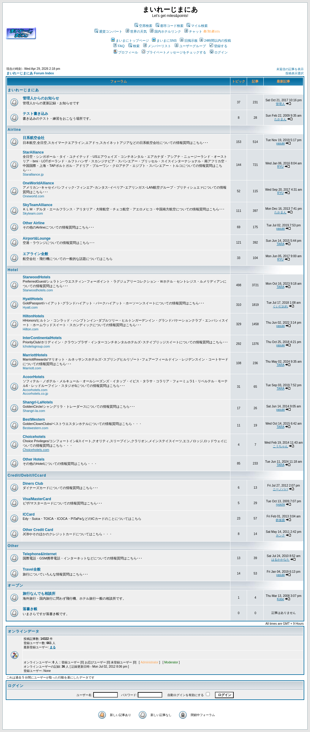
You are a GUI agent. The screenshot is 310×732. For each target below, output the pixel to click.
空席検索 (143, 26)
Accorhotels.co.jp (35, 393)
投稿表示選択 (294, 73)
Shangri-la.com (34, 411)
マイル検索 (197, 26)
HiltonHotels (33, 316)
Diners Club (33, 483)
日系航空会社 (34, 138)
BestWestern (34, 419)
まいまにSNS (164, 40)
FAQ (118, 46)
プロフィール (126, 52)
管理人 (280, 103)
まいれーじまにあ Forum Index (30, 73)
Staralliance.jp (33, 174)
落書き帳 (30, 609)
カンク (280, 535)
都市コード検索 (169, 26)
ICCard (29, 514)
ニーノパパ (280, 489)
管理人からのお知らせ (41, 98)
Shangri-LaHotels (38, 402)
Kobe (280, 599)
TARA (280, 244)
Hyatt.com (30, 307)
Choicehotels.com (36, 450)
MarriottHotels (35, 355)
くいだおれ (280, 306)
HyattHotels (33, 299)
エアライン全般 (35, 254)
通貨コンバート (108, 31)
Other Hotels (34, 459)
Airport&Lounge (37, 238)
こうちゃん (280, 446)
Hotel (13, 270)
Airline (14, 130)
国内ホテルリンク (165, 31)
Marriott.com (32, 368)
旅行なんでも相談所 (39, 593)
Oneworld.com (33, 196)
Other (13, 546)
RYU (280, 166)
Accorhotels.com (35, 390)
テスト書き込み (35, 114)
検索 (134, 46)
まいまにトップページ (130, 40)
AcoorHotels (33, 377)
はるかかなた (280, 559)
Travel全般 (32, 569)
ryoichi (280, 504)
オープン (15, 585)
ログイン (219, 52)
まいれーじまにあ (23, 90)
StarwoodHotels (36, 277)
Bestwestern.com (35, 428)
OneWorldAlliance (38, 183)
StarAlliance (33, 152)
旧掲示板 (189, 40)
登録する (218, 46)
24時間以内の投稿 (215, 40)
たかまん (280, 119)
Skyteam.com (33, 213)
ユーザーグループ (190, 46)
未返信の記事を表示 (290, 69)
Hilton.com (30, 329)
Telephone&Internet (40, 554)
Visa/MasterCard (37, 499)
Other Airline (34, 223)
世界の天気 (136, 31)
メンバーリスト (157, 46)
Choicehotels (34, 437)
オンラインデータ (23, 631)
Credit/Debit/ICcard (27, 475)
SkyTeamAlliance (37, 205)
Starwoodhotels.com (38, 290)
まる (53, 647)
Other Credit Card (38, 530)
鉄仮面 (280, 520)
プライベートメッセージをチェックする (174, 52)
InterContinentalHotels (42, 338)
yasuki (280, 143)
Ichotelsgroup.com (36, 346)
